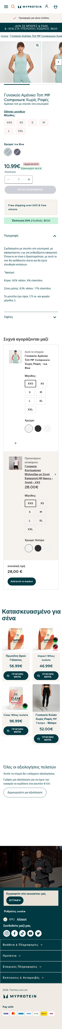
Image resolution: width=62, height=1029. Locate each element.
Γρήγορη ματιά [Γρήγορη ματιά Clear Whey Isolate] (14, 730)
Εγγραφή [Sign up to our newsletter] (15, 900)
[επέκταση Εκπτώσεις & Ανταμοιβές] (23, 977)
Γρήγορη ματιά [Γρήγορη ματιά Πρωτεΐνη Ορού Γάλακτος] (14, 675)
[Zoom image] (37, 45)
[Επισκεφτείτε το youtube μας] (30, 933)
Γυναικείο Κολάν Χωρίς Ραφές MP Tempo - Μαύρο (46, 719)
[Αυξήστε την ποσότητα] (29, 179)
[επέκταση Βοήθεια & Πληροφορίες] (23, 945)
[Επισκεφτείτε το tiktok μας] (22, 933)
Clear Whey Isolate (15, 715)
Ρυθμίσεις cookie (14, 911)
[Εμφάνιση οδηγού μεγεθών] (15, 112)
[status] (18, 179)
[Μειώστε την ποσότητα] (8, 179)
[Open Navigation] (6, 6)
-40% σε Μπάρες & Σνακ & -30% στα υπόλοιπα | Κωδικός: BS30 (31, 27)
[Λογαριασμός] (47, 6)
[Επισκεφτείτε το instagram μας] (6, 933)
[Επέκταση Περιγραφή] (31, 236)
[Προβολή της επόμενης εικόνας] (58, 62)
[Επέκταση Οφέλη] (31, 317)
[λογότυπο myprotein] (29, 6)
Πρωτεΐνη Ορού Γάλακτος (16, 658)
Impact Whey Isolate (46, 658)
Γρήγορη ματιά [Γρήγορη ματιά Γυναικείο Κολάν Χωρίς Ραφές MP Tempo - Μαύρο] (45, 738)
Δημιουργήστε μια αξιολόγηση (25, 792)
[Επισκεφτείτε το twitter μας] (38, 933)
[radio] (9, 122)
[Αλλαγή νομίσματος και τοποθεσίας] (31, 919)
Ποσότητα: (10, 172)
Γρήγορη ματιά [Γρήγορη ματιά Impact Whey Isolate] (45, 675)
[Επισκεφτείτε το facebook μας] (14, 933)
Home (4, 36)
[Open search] (13, 6)
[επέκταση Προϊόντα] (12, 955)
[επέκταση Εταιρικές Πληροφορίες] (22, 966)
